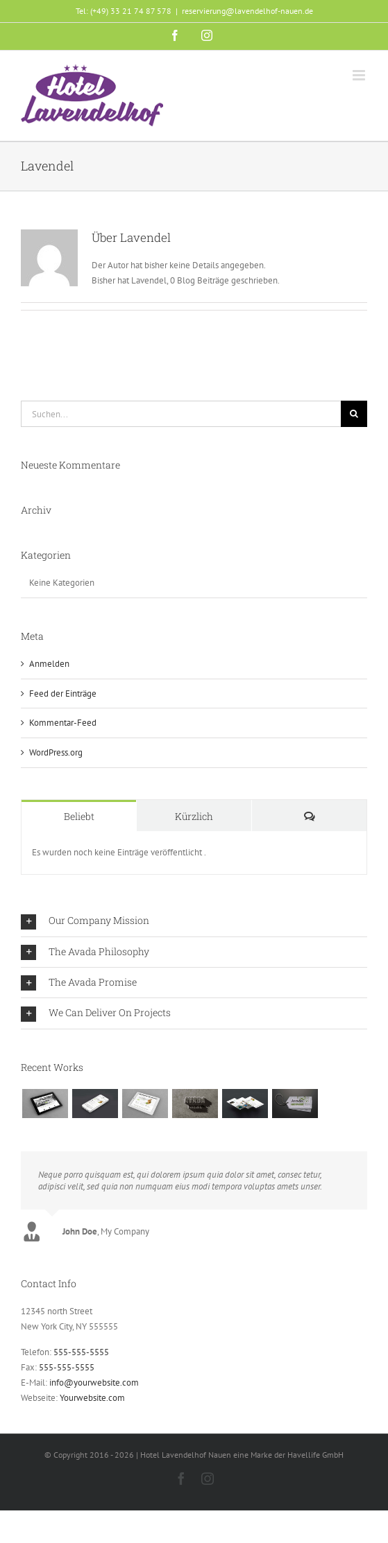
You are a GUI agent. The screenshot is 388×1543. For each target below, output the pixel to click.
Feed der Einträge (62, 693)
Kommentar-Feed (62, 723)
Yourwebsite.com (92, 1398)
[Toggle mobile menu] (360, 75)
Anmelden (49, 664)
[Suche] (354, 414)
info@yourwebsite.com (94, 1382)
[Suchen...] (181, 414)
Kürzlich (194, 816)
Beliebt (79, 816)
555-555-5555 (81, 1352)
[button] (194, 921)
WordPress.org (56, 752)
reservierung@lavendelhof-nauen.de (247, 11)
